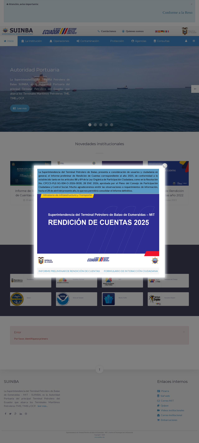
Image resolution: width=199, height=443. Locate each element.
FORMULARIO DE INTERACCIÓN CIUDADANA (131, 270)
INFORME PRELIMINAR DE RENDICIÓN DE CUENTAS (69, 270)
